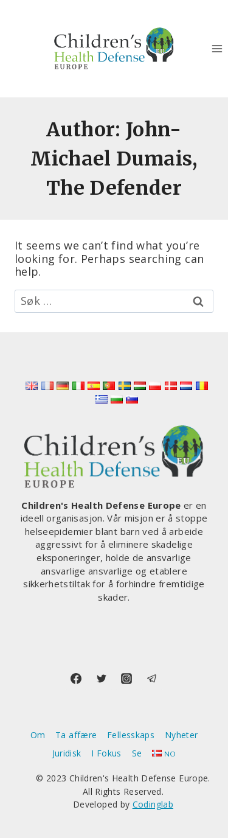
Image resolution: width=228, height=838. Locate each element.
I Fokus (106, 753)
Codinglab (153, 804)
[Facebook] (76, 679)
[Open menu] (217, 48)
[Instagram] (126, 679)
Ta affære (76, 735)
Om (38, 735)
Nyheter (181, 735)
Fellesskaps (130, 735)
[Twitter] (101, 679)
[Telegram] (152, 679)
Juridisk (66, 753)
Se (137, 753)
